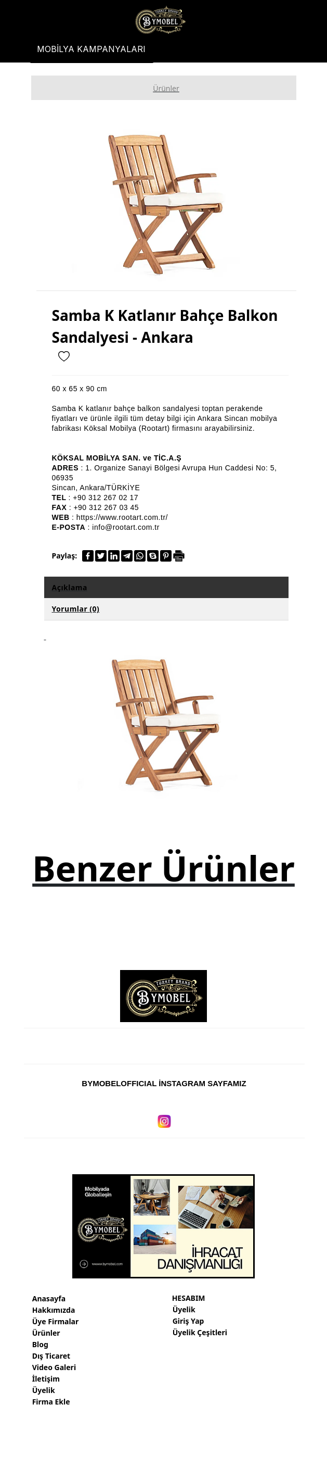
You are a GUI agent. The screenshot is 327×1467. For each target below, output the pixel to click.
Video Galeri (54, 1367)
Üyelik (43, 1390)
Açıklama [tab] (69, 587)
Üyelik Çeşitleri (200, 1332)
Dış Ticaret (51, 1356)
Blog (40, 1344)
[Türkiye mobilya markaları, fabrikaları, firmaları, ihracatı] (160, 20)
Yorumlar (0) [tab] (76, 609)
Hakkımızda (53, 1310)
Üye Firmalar (55, 1321)
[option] (166, 203)
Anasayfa (49, 1298)
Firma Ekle (51, 1402)
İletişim (46, 1379)
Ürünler (46, 1333)
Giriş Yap (188, 1321)
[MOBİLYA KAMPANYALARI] (91, 49)
